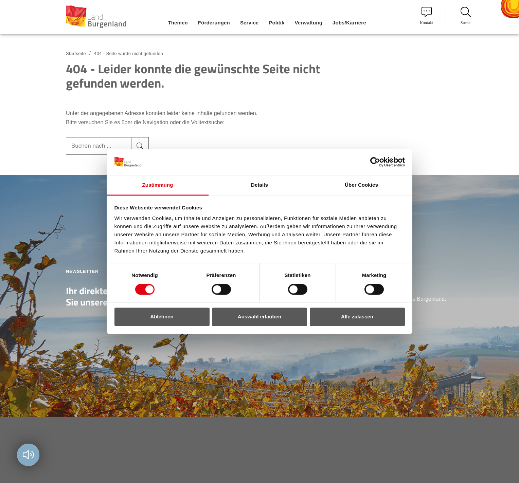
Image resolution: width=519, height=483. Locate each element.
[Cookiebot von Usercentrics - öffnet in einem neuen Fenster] (375, 162)
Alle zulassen (357, 317)
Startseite (76, 53)
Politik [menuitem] (276, 22)
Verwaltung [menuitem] (308, 22)
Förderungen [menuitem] (214, 22)
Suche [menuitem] (466, 16)
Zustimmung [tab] (157, 185)
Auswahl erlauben (259, 317)
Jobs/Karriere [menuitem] (349, 22)
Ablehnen (161, 317)
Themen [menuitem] (177, 22)
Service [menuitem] (249, 22)
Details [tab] (259, 185)
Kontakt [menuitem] (426, 16)
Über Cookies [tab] (361, 185)
